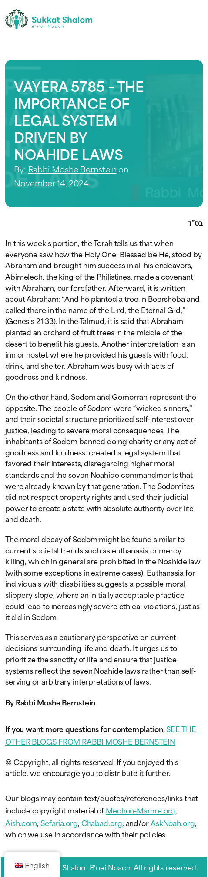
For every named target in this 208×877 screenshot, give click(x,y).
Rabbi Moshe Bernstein (72, 168)
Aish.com (21, 822)
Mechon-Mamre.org (140, 810)
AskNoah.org (173, 822)
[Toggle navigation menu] (195, 19)
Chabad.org (101, 822)
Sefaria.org (59, 822)
